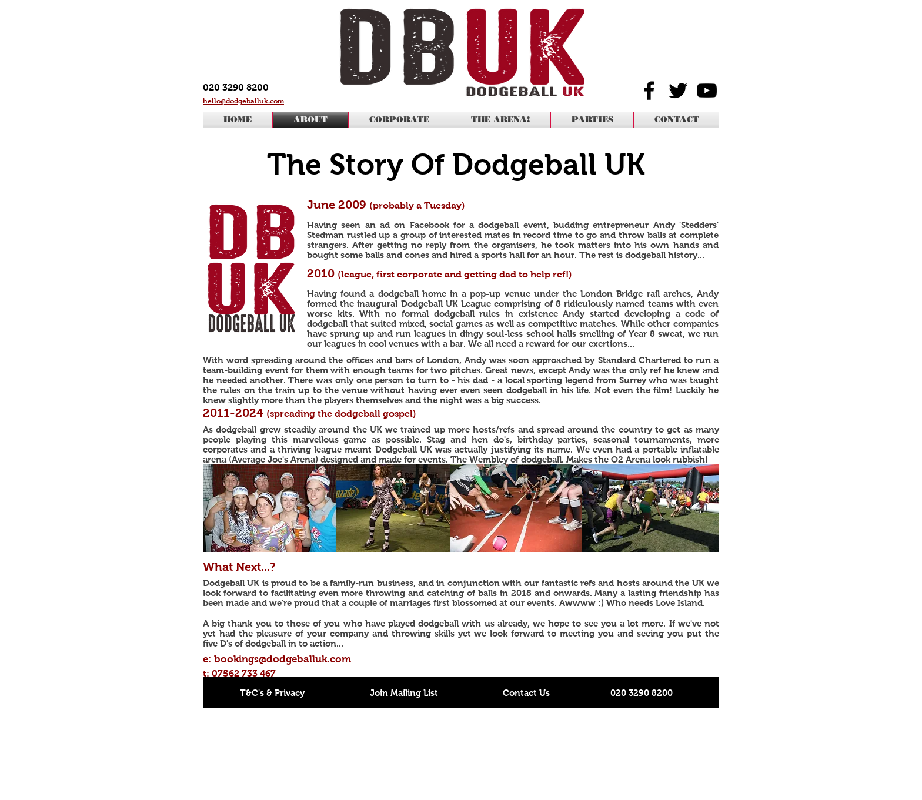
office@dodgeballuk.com (653, 758)
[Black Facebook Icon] (649, 90)
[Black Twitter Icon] (678, 90)
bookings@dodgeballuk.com (282, 659)
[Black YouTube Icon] (706, 90)
